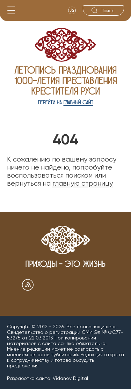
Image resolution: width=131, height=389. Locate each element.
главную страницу (82, 183)
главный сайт (78, 102)
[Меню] (11, 10)
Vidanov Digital (70, 378)
